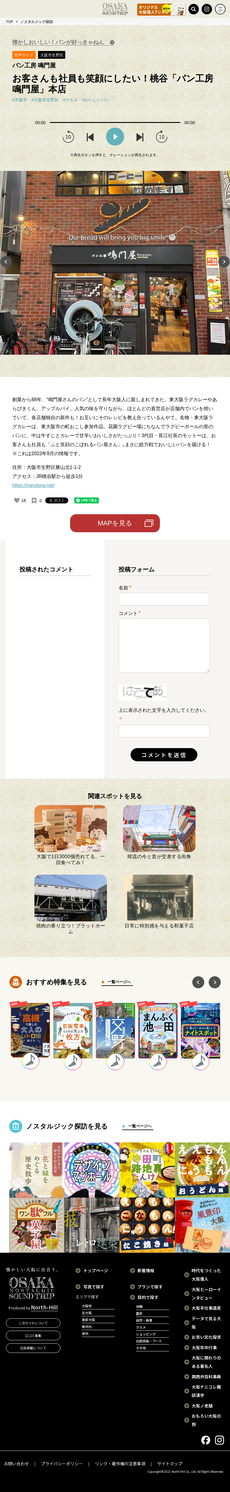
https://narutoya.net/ (33, 485)
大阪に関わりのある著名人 (206, 1362)
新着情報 (145, 1270)
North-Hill (44, 1307)
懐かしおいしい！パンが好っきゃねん (58, 42)
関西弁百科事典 (206, 1377)
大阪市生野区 (51, 55)
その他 (141, 1347)
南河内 (87, 1326)
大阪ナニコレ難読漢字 (206, 1391)
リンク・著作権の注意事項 (120, 1464)
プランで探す (150, 1287)
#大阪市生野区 (45, 99)
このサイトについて (33, 1322)
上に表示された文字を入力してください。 (164, 710)
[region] (55, 663)
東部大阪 (88, 1319)
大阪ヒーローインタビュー (206, 1293)
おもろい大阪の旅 (206, 1420)
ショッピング (146, 1334)
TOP (9, 21)
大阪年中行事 (204, 1347)
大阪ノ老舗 (202, 1406)
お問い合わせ (16, 1464)
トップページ (95, 1270)
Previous (5, 262)
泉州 (85, 1333)
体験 (139, 1306)
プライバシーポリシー (62, 1464)
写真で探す (93, 1287)
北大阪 (87, 1312)
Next (224, 262)
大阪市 (87, 1305)
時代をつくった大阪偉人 (206, 1274)
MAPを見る (115, 523)
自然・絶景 (144, 1320)
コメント (130, 613)
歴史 (139, 1313)
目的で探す (147, 1297)
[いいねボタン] (16, 500)
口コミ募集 (33, 1335)
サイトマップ (169, 1464)
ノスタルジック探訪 (36, 21)
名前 (125, 588)
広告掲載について (33, 1347)
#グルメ (70, 99)
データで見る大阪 (206, 1322)
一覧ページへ (118, 982)
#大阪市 (19, 99)
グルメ (141, 1327)
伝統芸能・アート (149, 1340)
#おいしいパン (96, 99)
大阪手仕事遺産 (206, 1308)
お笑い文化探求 (206, 1337)
